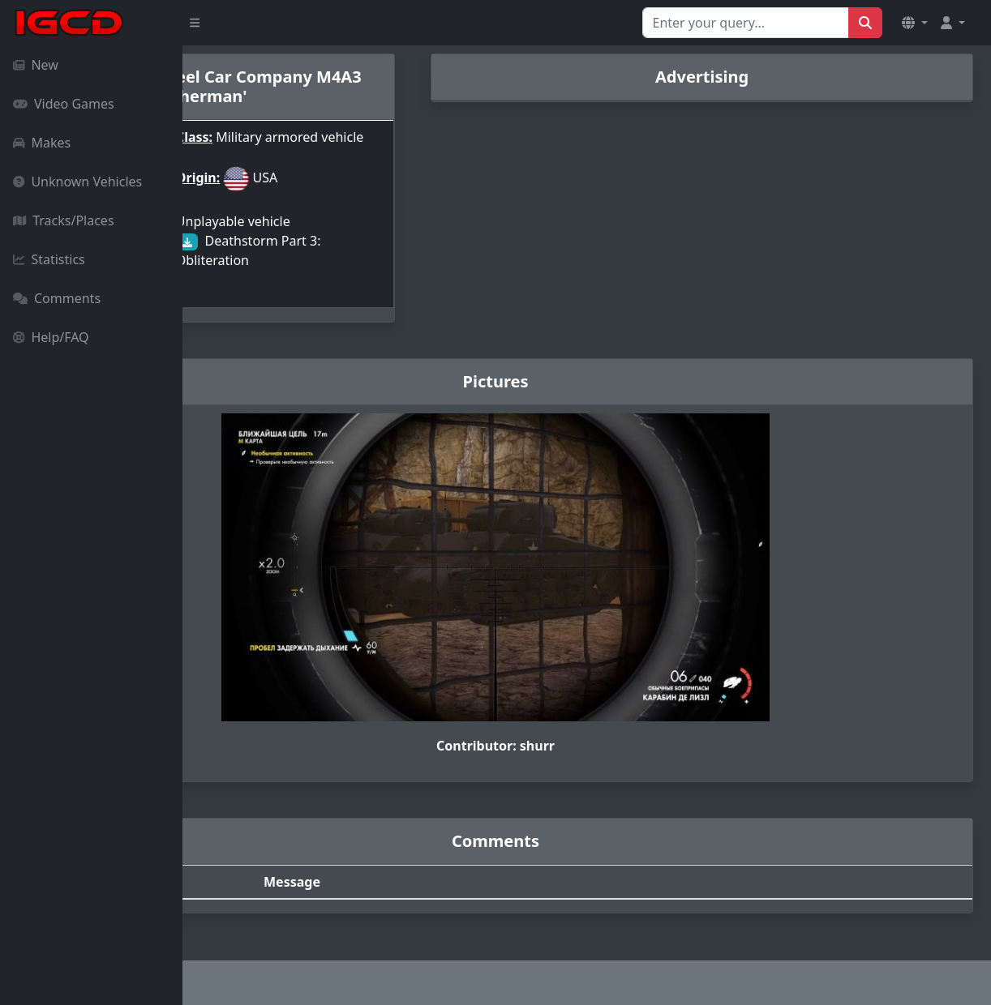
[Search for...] (745, 22)
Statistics (49, 259)
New (35, 65)
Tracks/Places (63, 220)
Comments (57, 298)
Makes (42, 143)
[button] (914, 22)
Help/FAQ (51, 337)
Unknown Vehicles (77, 181)
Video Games (63, 104)
